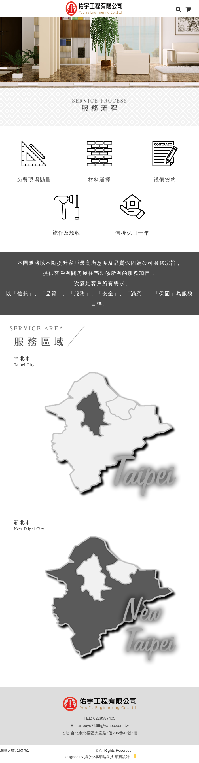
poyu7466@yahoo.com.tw (106, 725)
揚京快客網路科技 (99, 757)
